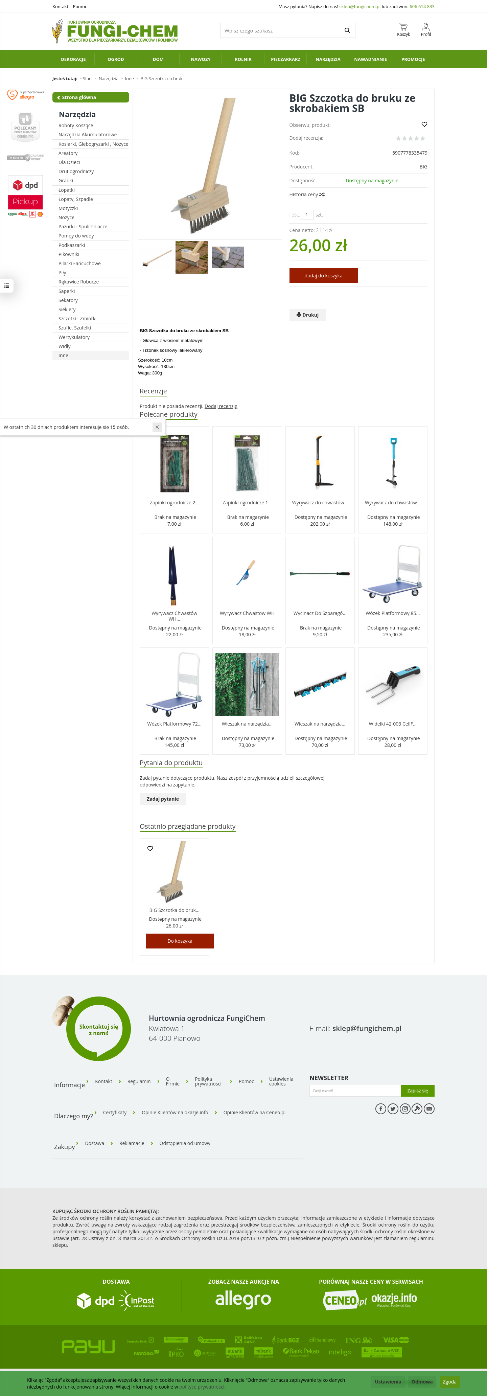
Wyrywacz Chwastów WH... (174, 616)
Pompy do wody (76, 235)
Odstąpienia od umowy (185, 1143)
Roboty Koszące (76, 125)
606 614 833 (422, 6)
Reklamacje (131, 1143)
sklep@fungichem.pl (359, 6)
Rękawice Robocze (79, 281)
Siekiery (67, 309)
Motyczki (68, 208)
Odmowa (422, 1381)
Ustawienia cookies (281, 1081)
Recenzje (153, 390)
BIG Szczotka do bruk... (174, 910)
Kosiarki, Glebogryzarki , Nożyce (94, 144)
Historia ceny (306, 194)
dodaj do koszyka (323, 275)
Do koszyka (179, 941)
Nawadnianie (370, 59)
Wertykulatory (74, 337)
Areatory (68, 153)
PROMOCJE (413, 59)
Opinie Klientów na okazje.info (175, 1112)
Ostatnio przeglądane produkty (188, 826)
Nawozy (200, 59)
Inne (63, 355)
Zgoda (450, 1381)
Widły (65, 346)
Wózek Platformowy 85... (393, 613)
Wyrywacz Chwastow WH (247, 613)
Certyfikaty (115, 1112)
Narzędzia (328, 59)
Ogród (116, 59)
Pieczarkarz (285, 59)
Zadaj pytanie (163, 799)
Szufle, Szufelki (75, 327)
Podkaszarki (72, 245)
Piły (62, 272)
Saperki (67, 291)
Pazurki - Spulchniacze (83, 226)
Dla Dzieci (69, 162)
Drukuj (308, 315)
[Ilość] (307, 215)
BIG (423, 166)
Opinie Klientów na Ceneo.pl (255, 1112)
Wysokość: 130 (153, 366)
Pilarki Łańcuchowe (80, 263)
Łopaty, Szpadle (76, 199)
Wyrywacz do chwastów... (320, 502)
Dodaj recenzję (221, 406)
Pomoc (80, 6)
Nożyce (66, 217)
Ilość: (294, 214)
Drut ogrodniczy (76, 171)
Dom (158, 59)
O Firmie (173, 1081)
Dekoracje (73, 59)
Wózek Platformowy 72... (174, 723)
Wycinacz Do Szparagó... (320, 613)
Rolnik (243, 59)
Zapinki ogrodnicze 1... (247, 502)
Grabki (66, 180)
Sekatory (68, 300)
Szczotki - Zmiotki (77, 318)
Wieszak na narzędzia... (247, 723)
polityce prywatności (201, 1386)
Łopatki (67, 190)
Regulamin (139, 1081)
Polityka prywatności (208, 1081)
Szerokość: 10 (152, 360)
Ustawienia (388, 1381)
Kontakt (60, 6)
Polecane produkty (169, 414)
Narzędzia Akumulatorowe (88, 134)
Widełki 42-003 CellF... (393, 723)
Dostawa (94, 1143)
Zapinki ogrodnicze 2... (174, 502)
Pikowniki (69, 254)
